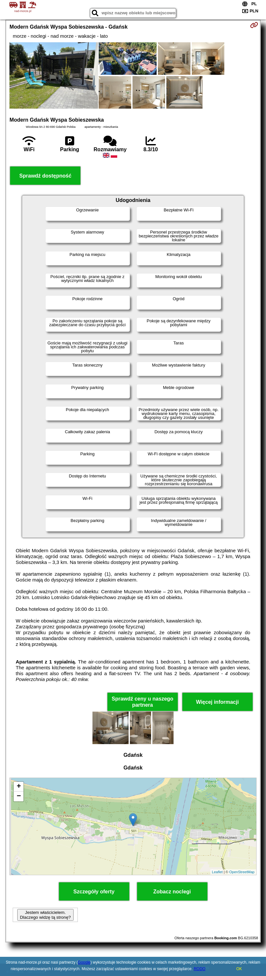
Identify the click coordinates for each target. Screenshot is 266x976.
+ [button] (19, 787)
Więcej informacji (217, 702)
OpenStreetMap (242, 872)
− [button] (19, 796)
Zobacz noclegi (172, 891)
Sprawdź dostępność (45, 176)
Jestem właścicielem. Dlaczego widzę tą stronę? (45, 915)
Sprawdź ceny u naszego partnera (142, 702)
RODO (199, 969)
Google (84, 962)
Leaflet (217, 872)
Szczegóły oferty (93, 891)
